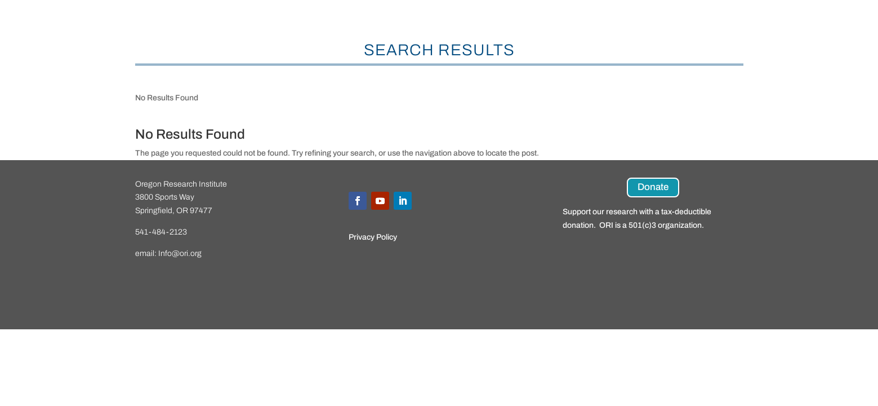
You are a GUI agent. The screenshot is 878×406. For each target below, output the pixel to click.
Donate (653, 187)
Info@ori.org (180, 253)
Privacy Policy (373, 237)
